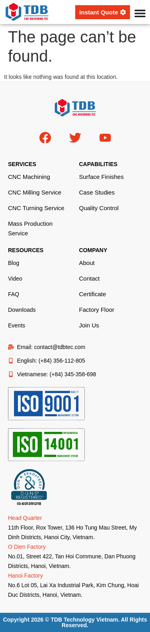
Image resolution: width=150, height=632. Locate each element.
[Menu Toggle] (140, 13)
